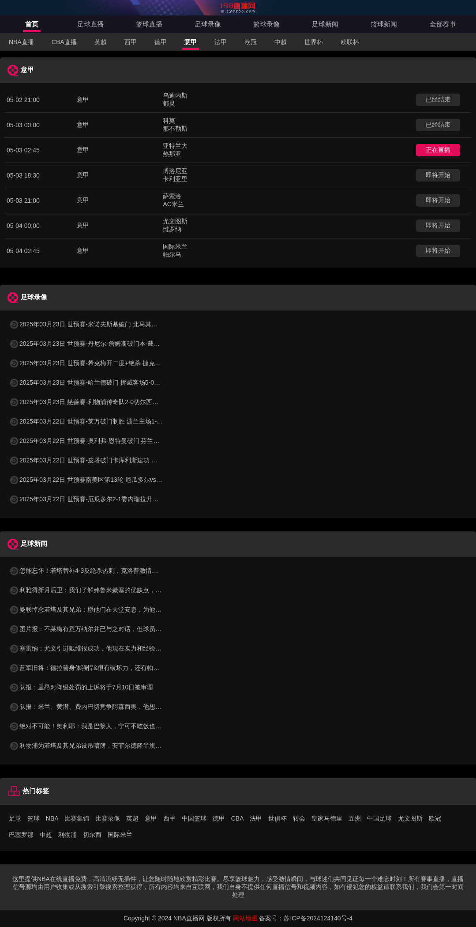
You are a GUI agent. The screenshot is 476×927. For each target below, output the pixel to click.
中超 (280, 41)
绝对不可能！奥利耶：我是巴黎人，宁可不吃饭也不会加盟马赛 (100, 726)
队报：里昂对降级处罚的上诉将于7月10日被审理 (81, 687)
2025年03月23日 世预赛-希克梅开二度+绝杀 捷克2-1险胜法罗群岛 (105, 363)
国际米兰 (120, 834)
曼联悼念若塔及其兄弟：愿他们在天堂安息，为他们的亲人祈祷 (100, 609)
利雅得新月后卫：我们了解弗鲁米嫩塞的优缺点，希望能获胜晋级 (104, 590)
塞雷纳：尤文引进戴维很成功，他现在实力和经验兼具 (88, 648)
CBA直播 (64, 41)
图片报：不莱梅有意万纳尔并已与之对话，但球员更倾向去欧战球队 (107, 628)
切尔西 (92, 834)
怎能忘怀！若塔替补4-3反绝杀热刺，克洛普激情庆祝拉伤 (92, 570)
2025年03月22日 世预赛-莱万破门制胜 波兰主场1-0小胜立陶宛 (100, 421)
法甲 (220, 41)
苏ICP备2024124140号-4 (318, 918)
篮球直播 (149, 24)
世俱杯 (277, 818)
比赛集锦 (76, 818)
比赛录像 (107, 818)
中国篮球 (194, 818)
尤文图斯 (410, 818)
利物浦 (67, 834)
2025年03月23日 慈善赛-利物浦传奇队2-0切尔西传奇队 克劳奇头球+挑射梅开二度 (126, 401)
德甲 (160, 41)
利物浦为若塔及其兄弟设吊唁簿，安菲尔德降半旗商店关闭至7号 (102, 745)
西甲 (130, 41)
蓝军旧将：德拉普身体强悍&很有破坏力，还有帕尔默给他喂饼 (99, 667)
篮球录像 (266, 24)
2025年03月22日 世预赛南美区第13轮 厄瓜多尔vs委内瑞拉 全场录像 (108, 479)
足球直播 (90, 24)
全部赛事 (443, 24)
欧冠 (250, 41)
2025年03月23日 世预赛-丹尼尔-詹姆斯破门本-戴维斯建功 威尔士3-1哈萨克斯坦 (123, 343)
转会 (299, 818)
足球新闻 (325, 24)
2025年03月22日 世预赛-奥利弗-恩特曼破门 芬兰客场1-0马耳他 (101, 440)
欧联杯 (350, 41)
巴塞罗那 (21, 834)
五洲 (355, 818)
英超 (100, 41)
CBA (237, 818)
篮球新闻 (384, 24)
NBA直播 (21, 41)
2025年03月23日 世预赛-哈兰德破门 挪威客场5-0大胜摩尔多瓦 (100, 382)
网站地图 (245, 918)
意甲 (190, 41)
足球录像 (208, 24)
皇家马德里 (326, 818)
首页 (31, 24)
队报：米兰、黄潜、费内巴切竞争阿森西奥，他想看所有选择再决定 (107, 706)
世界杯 (313, 41)
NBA (52, 818)
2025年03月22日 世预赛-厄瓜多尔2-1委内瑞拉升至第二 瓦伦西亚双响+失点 (117, 499)
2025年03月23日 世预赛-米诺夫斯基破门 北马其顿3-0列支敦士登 (103, 324)
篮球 (33, 818)
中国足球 (379, 818)
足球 (15, 818)
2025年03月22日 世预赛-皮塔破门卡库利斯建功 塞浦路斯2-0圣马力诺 (109, 460)
